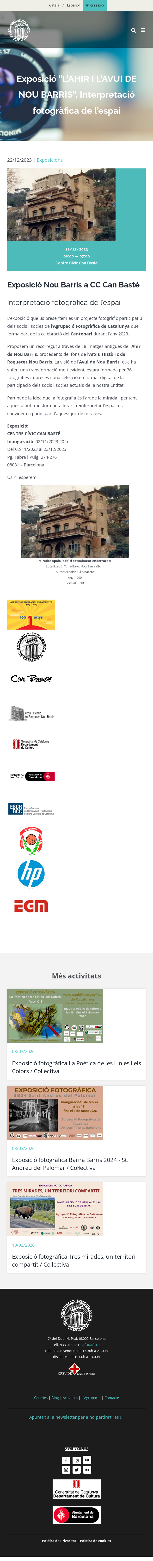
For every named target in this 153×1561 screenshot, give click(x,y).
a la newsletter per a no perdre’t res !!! (76, 1417)
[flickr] (87, 1470)
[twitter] (77, 1470)
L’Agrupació (91, 1397)
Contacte (111, 1397)
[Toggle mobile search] (133, 30)
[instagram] (77, 1460)
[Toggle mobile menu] (143, 30)
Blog (55, 1397)
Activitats (70, 1397)
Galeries (41, 1397)
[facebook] (66, 1460)
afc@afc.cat (91, 1344)
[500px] (87, 1460)
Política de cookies (95, 1540)
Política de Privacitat (59, 1540)
